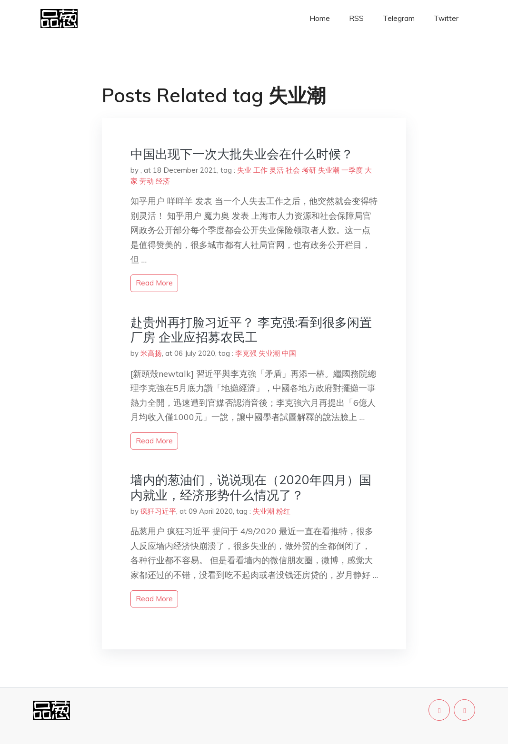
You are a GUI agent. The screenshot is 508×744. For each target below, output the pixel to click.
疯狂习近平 (158, 511)
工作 (260, 170)
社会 (293, 170)
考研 (309, 170)
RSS (356, 18)
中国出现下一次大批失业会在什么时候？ (241, 154)
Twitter (446, 18)
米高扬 (151, 353)
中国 (289, 353)
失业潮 (328, 170)
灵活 (276, 170)
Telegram (399, 18)
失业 (244, 170)
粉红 (283, 511)
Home (319, 18)
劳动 (146, 181)
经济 (163, 181)
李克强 (246, 353)
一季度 (352, 170)
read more (154, 282)
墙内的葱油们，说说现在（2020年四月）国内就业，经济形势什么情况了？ (250, 487)
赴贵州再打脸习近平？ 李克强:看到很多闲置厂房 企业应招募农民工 (251, 329)
